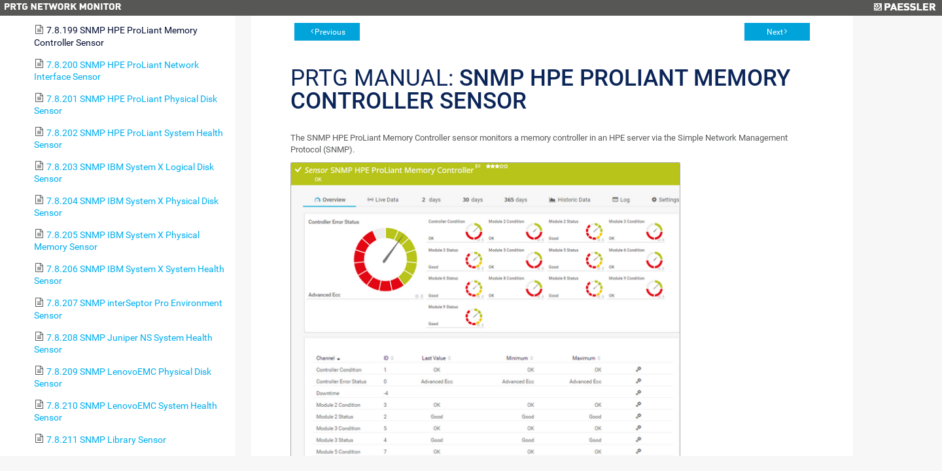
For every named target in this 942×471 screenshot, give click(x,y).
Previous (330, 32)
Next (775, 32)
